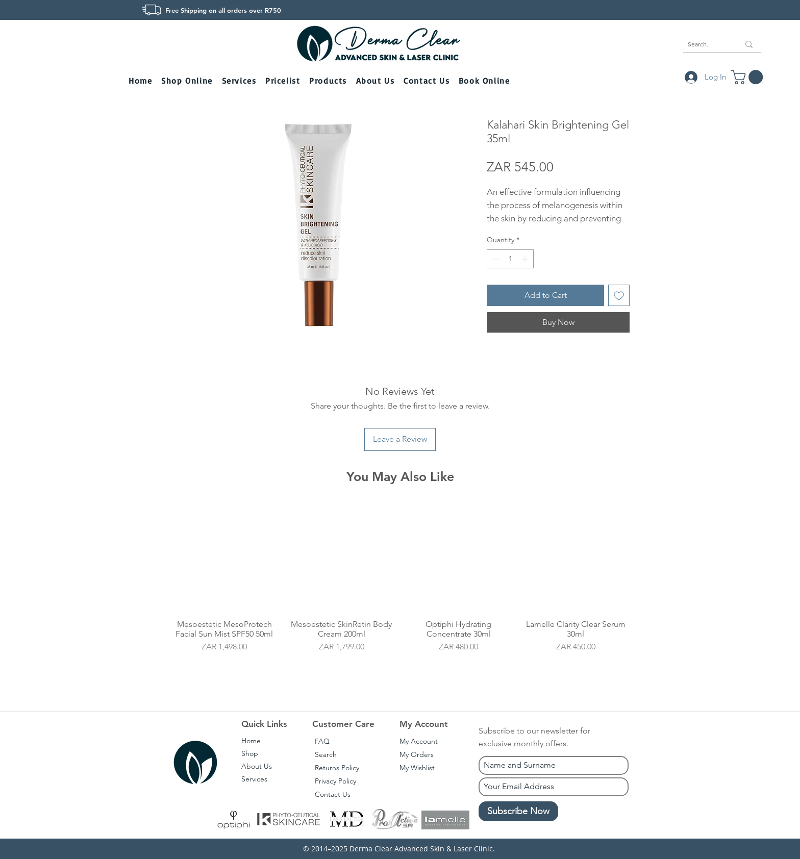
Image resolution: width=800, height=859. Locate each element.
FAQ (322, 741)
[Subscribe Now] (518, 811)
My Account (418, 741)
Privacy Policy (335, 781)
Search (326, 754)
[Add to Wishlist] (619, 295)
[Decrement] (494, 259)
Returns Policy (337, 767)
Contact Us (333, 794)
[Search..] (706, 44)
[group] (400, 592)
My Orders (416, 754)
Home (251, 740)
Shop (249, 753)
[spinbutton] (510, 259)
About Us (256, 766)
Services (254, 779)
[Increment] (525, 259)
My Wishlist (417, 767)
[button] (188, 81)
